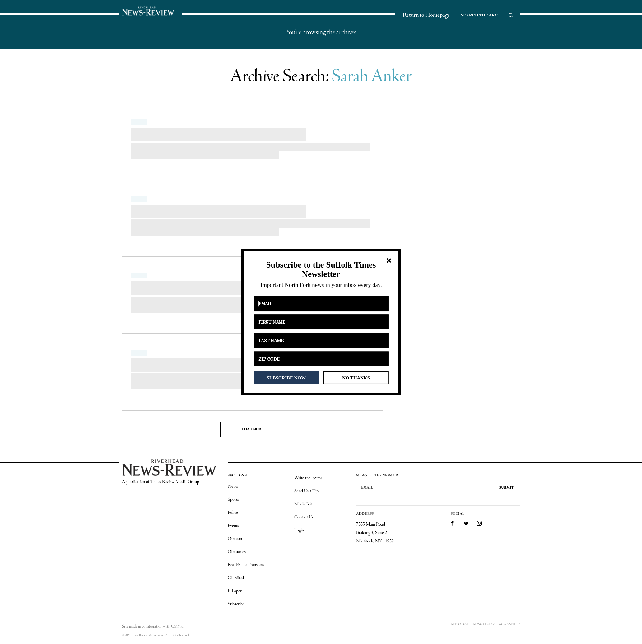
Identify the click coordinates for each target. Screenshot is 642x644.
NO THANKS (356, 377)
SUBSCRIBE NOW (286, 377)
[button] (321, 269)
